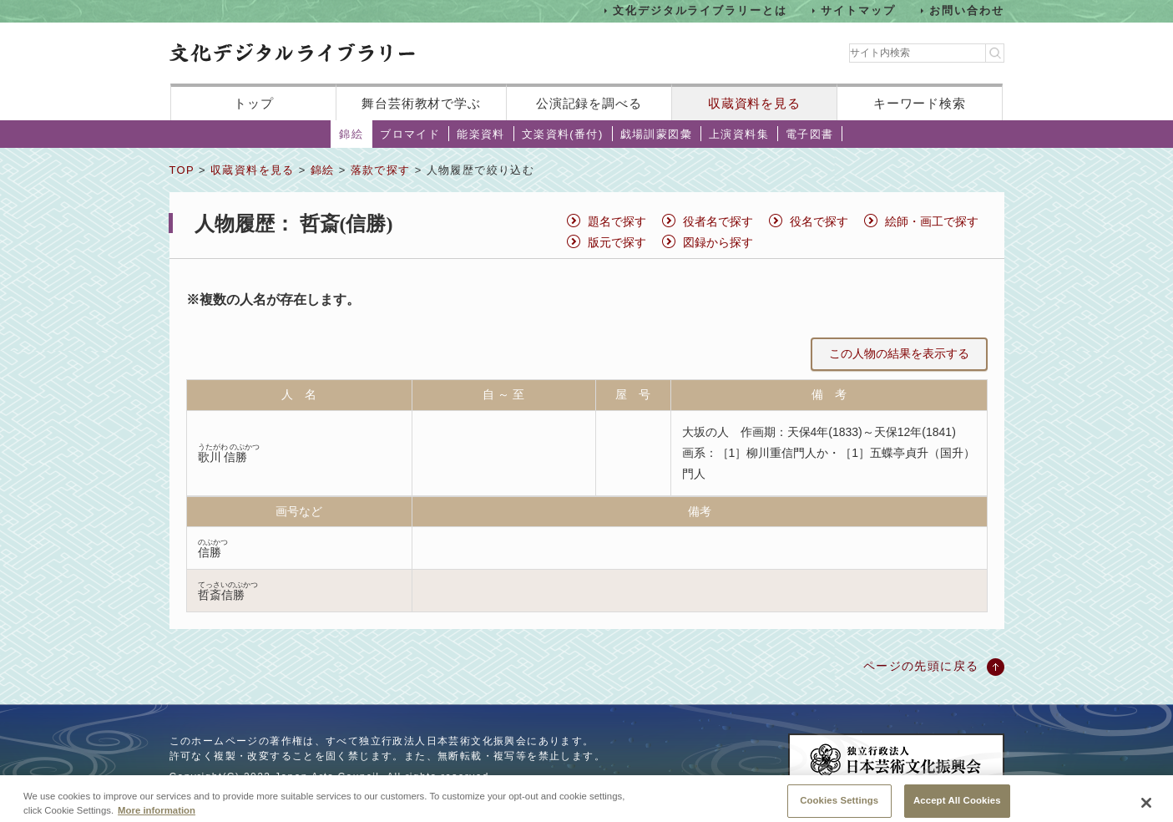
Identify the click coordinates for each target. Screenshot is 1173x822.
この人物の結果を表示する (899, 353)
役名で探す (819, 221)
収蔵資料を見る (754, 103)
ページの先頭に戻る (921, 665)
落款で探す (381, 170)
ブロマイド (410, 134)
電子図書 (810, 134)
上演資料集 (739, 134)
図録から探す (718, 242)
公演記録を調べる (589, 103)
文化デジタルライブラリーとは (700, 10)
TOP (182, 170)
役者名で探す (718, 221)
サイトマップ (858, 10)
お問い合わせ (966, 10)
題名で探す (617, 221)
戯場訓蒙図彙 (656, 134)
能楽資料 (481, 134)
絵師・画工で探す (931, 221)
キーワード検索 (919, 103)
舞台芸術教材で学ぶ (421, 103)
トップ (254, 103)
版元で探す (617, 242)
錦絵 (351, 134)
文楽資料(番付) (563, 134)
